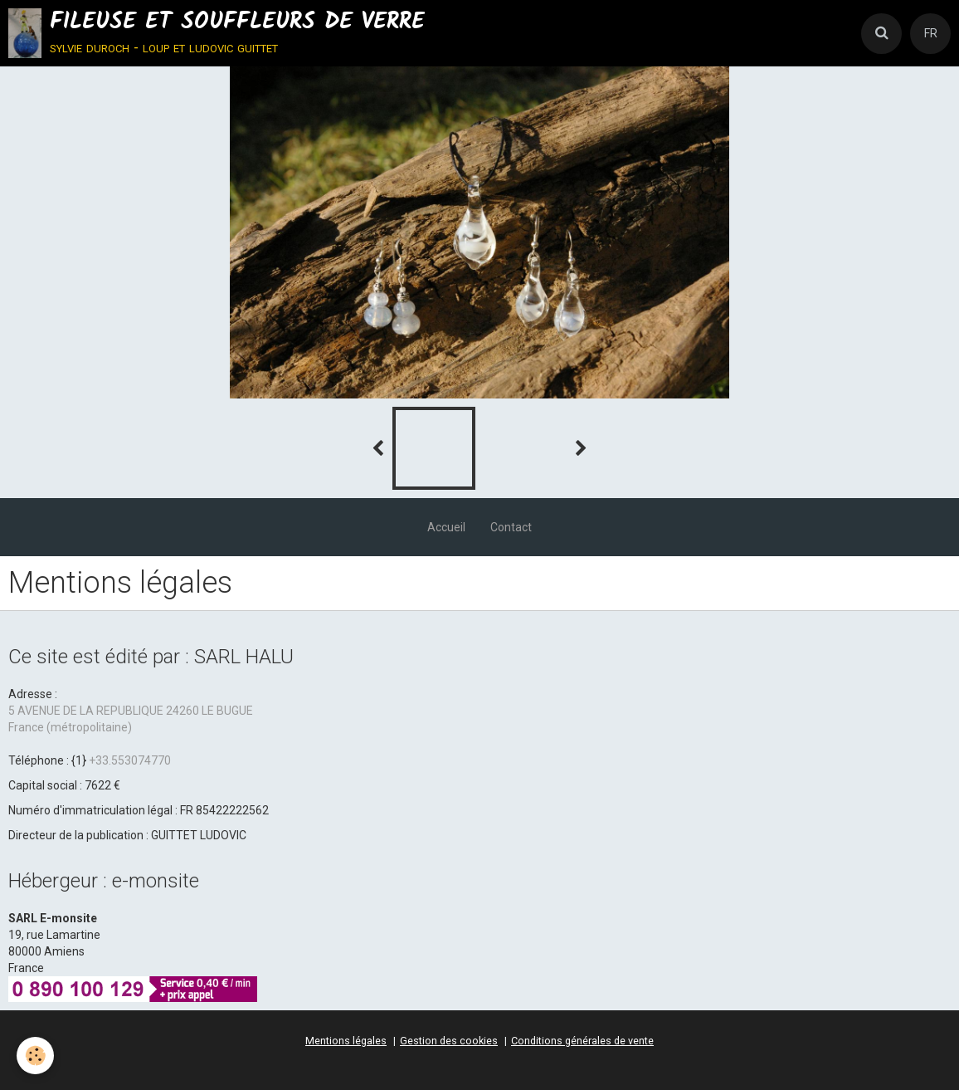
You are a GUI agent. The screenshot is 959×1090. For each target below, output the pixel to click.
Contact (511, 527)
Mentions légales (346, 1040)
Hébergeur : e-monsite (103, 880)
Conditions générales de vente (582, 1040)
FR (930, 33)
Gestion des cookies (449, 1040)
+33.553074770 (130, 760)
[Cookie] (35, 1055)
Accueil (446, 527)
